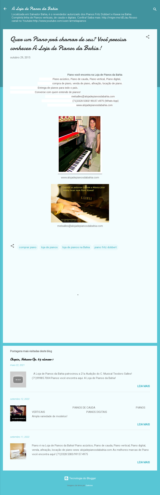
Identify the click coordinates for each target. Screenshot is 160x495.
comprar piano (27, 247)
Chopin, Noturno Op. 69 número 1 (31, 359)
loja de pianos (49, 247)
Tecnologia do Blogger (80, 478)
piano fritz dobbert (106, 247)
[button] (147, 37)
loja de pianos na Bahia (76, 247)
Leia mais (143, 386)
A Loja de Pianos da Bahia (35, 9)
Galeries (89, 485)
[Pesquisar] (155, 9)
